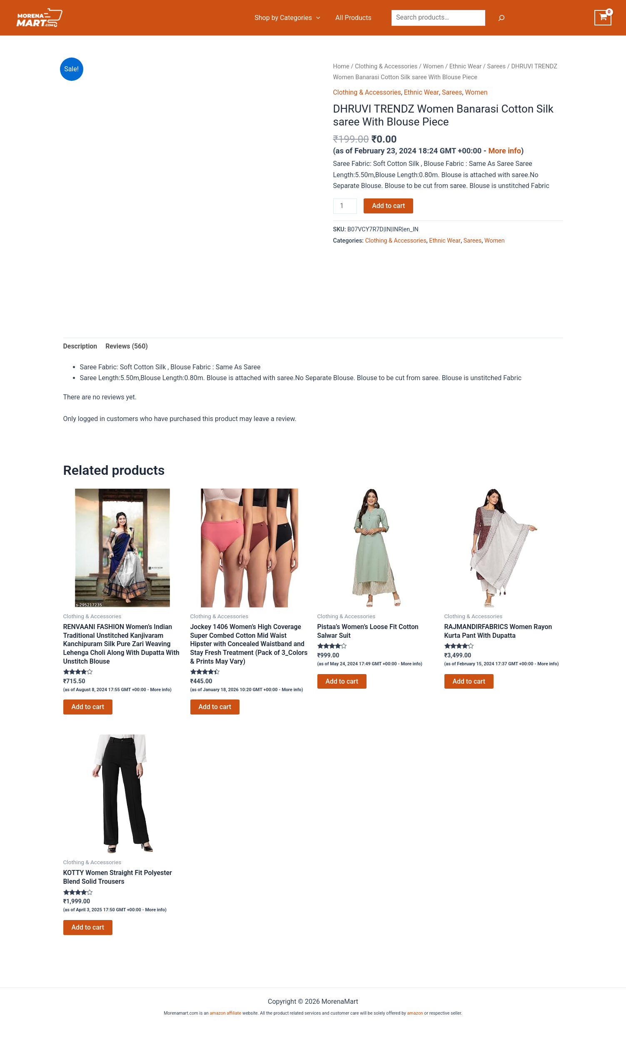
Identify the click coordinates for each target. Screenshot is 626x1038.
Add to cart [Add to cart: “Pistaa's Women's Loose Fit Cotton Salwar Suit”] (342, 681)
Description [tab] (80, 346)
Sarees (497, 66)
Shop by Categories (288, 18)
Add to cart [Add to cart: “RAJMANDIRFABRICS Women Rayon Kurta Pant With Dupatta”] (469, 681)
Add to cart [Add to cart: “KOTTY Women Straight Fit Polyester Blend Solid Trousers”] (88, 928)
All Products (352, 18)
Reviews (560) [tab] (127, 346)
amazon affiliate (225, 1013)
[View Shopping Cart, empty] (602, 18)
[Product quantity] (345, 206)
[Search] (499, 18)
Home (341, 66)
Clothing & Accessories (386, 66)
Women (434, 66)
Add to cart (388, 206)
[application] (317, 18)
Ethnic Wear (466, 66)
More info (505, 150)
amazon (415, 1013)
